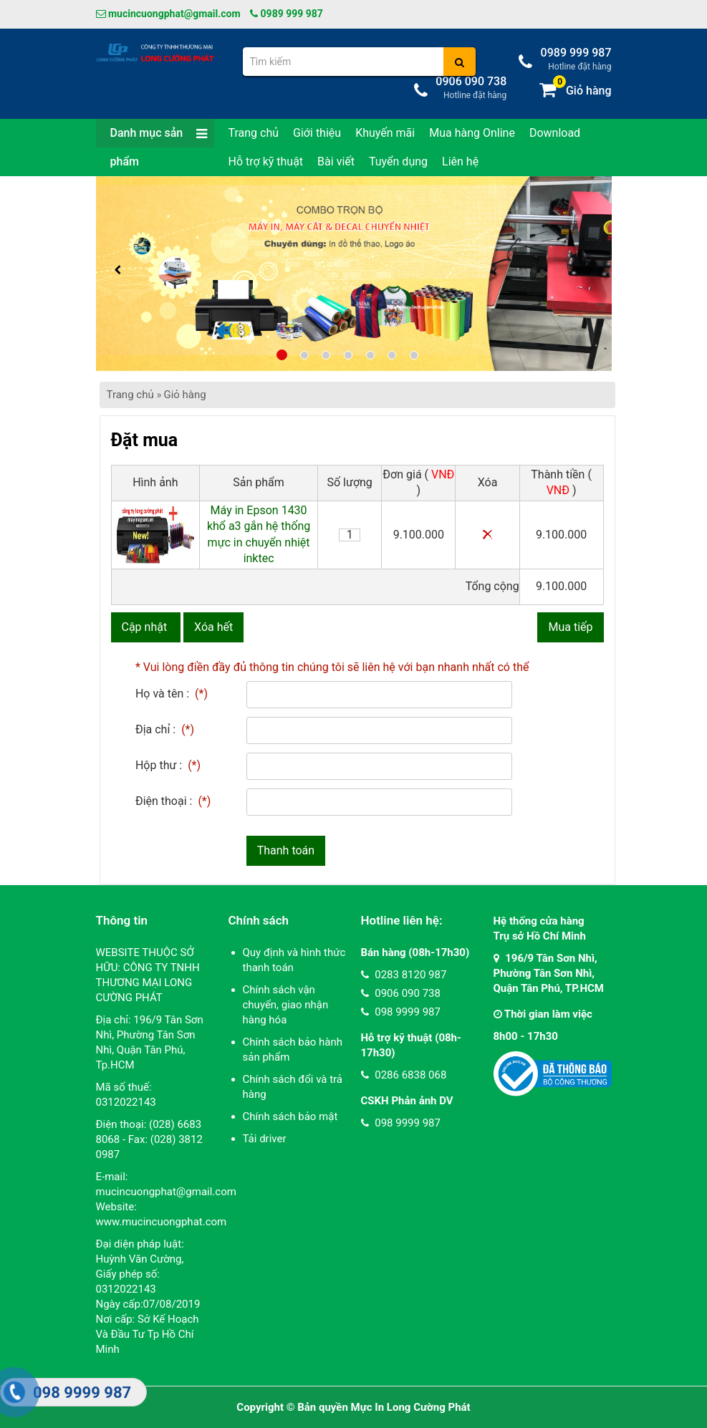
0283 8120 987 (404, 974)
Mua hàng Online (472, 133)
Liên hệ (460, 161)
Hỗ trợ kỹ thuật (266, 161)
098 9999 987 (401, 1011)
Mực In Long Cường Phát (411, 1407)
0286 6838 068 (404, 1074)
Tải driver (265, 1138)
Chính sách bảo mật (290, 1116)
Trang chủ (254, 133)
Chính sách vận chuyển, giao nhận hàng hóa (286, 1004)
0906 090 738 (401, 993)
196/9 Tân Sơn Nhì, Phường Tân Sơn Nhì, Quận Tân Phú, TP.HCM (549, 973)
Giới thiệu (317, 133)
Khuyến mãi (385, 133)
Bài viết (336, 161)
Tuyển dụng (398, 161)
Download (554, 133)
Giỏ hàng (184, 394)
